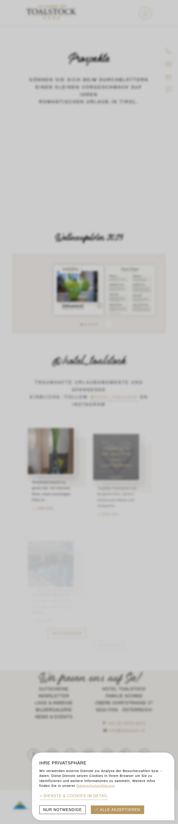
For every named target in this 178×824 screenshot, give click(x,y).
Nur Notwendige (62, 810)
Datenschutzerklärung (95, 786)
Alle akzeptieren (120, 810)
